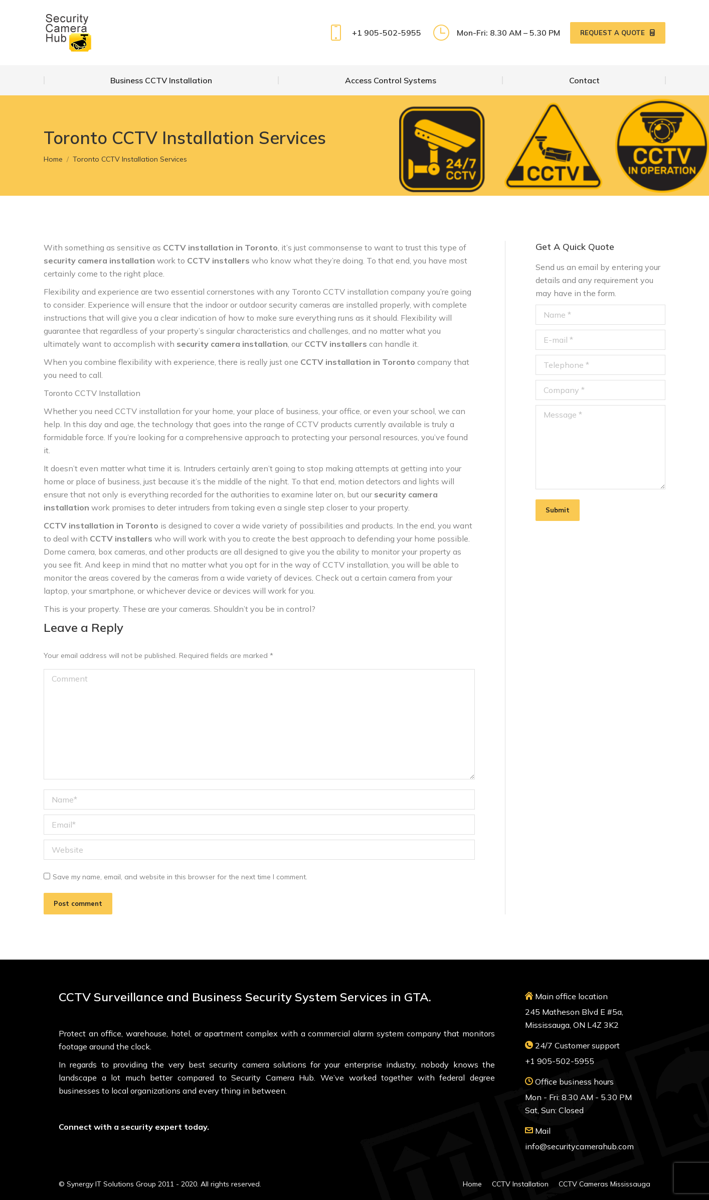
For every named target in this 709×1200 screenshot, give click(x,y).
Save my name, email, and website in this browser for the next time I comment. (180, 876)
